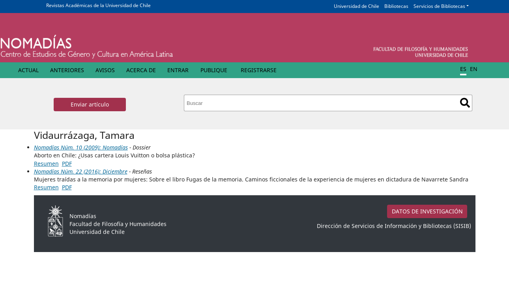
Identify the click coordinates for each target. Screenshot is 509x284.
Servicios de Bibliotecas (439, 6)
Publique (213, 70)
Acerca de (141, 70)
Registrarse (259, 70)
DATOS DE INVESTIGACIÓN (427, 211)
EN (473, 69)
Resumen (46, 163)
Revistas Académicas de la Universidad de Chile (98, 5)
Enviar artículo (90, 104)
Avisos (105, 70)
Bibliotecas (396, 6)
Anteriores (67, 70)
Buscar (465, 103)
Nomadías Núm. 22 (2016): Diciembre (80, 171)
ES (463, 69)
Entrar (178, 70)
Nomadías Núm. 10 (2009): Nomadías (81, 147)
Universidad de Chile (356, 6)
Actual (28, 70)
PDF (67, 163)
